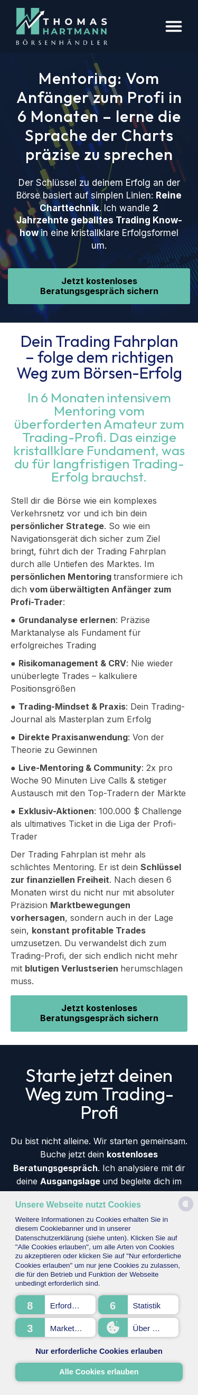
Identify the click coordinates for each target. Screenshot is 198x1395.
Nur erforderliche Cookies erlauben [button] (99, 1351)
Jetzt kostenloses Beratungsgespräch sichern (99, 286)
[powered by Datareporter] (185, 1210)
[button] (55, 1304)
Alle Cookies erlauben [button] (98, 1372)
